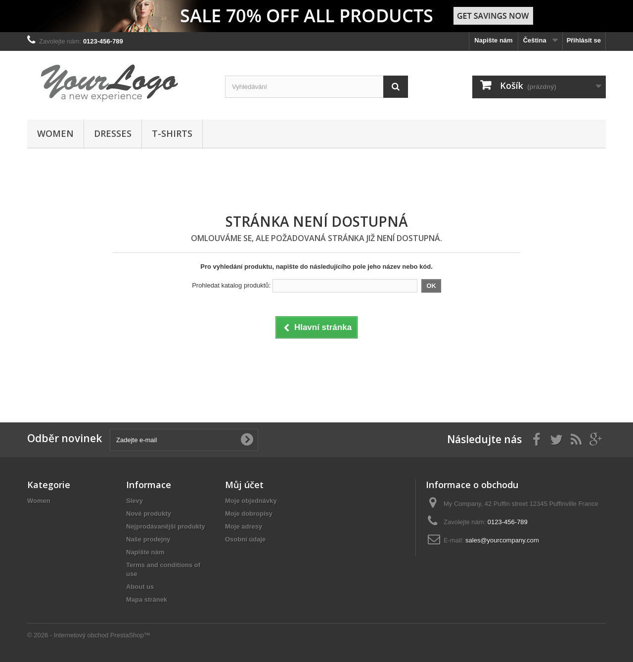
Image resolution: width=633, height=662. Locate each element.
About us (140, 586)
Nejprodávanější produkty (165, 526)
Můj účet (244, 485)
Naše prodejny (148, 539)
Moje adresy (243, 526)
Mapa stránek (146, 599)
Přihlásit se (584, 40)
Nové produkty (148, 513)
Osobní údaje (245, 539)
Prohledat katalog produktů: (231, 285)
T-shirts (172, 133)
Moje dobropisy (248, 513)
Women (55, 133)
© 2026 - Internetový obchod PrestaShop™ (88, 635)
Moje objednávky (251, 500)
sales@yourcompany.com (502, 540)
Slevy (134, 500)
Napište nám (493, 40)
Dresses (113, 133)
